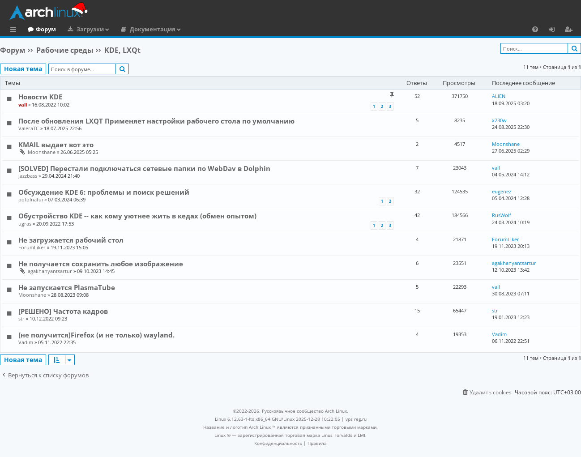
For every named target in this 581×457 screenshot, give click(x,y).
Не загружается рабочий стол (71, 239)
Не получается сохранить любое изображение (100, 263)
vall (22, 104)
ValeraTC (28, 128)
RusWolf (501, 215)
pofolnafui (30, 199)
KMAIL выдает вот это (56, 144)
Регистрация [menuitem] (570, 30)
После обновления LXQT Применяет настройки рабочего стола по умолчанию (156, 120)
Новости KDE (40, 96)
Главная (40, 29)
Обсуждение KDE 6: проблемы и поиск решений (103, 192)
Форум (83, 29)
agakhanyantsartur (50, 271)
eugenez (501, 191)
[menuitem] (535, 29)
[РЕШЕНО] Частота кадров (63, 311)
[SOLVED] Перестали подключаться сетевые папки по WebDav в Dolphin (144, 168)
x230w (499, 120)
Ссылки (15, 30)
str (21, 318)
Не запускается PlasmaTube (66, 287)
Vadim (25, 342)
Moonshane (42, 152)
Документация (189, 29)
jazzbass (27, 175)
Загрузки (127, 29)
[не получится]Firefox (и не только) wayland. (96, 334)
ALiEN (498, 96)
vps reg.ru (356, 419)
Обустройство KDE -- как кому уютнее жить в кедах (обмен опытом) (137, 215)
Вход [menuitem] (555, 30)
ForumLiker (32, 247)
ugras (24, 223)
